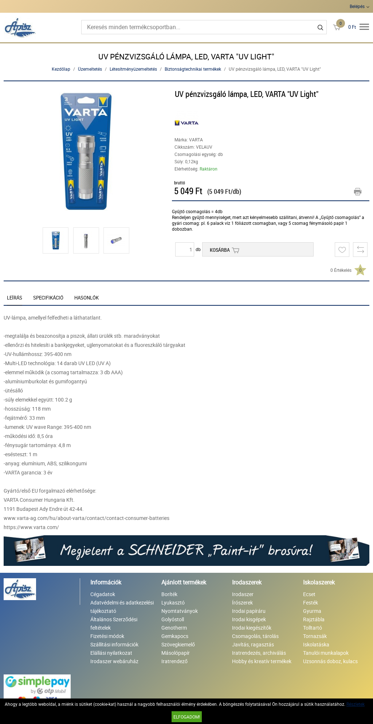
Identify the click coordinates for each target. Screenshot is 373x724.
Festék (310, 602)
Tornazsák (315, 636)
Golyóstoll (172, 619)
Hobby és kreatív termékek (261, 661)
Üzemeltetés (90, 69)
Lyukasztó (173, 602)
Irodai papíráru (249, 610)
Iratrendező (174, 661)
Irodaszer (243, 594)
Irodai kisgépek (249, 619)
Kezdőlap (61, 69)
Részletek (355, 704)
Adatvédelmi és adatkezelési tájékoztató (122, 606)
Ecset (309, 594)
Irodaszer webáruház (114, 661)
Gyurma (312, 610)
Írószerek (242, 602)
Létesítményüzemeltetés (133, 69)
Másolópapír (175, 652)
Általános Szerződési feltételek (113, 623)
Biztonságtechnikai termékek (193, 69)
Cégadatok (102, 594)
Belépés (357, 6)
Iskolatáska (316, 644)
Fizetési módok (107, 636)
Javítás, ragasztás (253, 644)
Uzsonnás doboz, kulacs (330, 661)
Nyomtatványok (179, 610)
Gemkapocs (174, 636)
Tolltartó (312, 627)
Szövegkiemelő (178, 644)
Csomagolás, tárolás (255, 636)
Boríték (169, 594)
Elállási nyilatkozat (111, 652)
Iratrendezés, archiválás (259, 652)
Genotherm (174, 627)
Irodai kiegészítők (251, 627)
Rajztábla (314, 619)
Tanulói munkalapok (326, 652)
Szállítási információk (114, 644)
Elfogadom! (186, 717)
